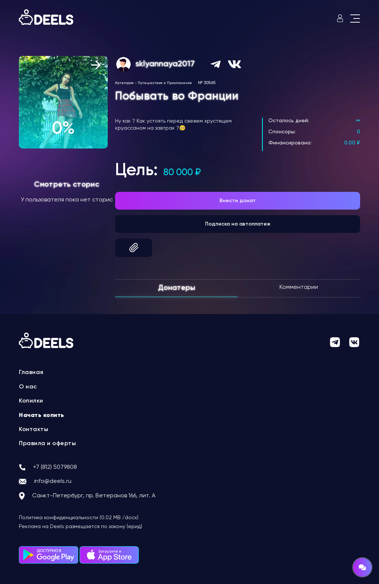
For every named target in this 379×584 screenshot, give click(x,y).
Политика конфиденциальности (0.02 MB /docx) (78, 517)
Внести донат (237, 200)
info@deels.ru (52, 481)
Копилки (31, 401)
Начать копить (41, 415)
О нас (28, 387)
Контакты (33, 430)
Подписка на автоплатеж (238, 224)
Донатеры (176, 288)
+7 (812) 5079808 (55, 467)
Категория (124, 83)
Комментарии (298, 287)
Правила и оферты (47, 444)
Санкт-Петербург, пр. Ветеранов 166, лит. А (93, 496)
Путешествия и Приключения (165, 83)
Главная (31, 373)
